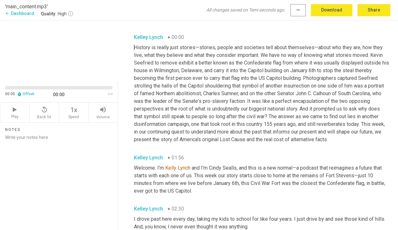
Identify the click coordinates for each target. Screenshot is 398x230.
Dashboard (19, 13)
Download (331, 9)
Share (374, 9)
